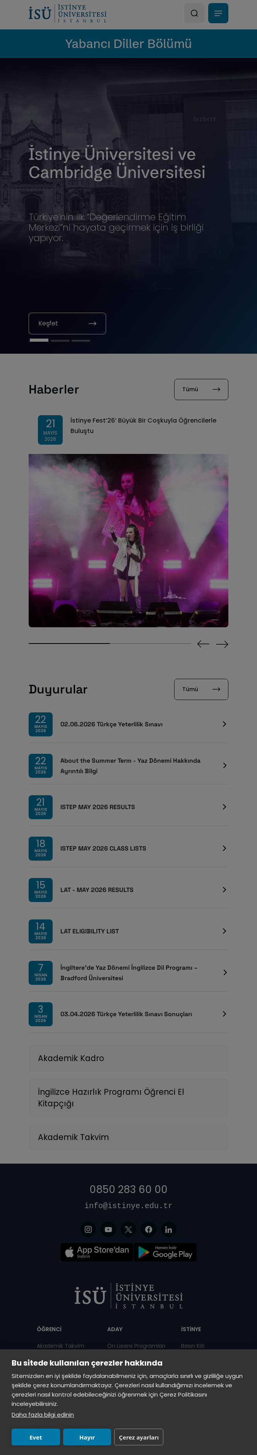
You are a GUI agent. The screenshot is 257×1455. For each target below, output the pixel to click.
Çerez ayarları (139, 1437)
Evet (35, 1437)
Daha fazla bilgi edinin (43, 1414)
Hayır (87, 1437)
